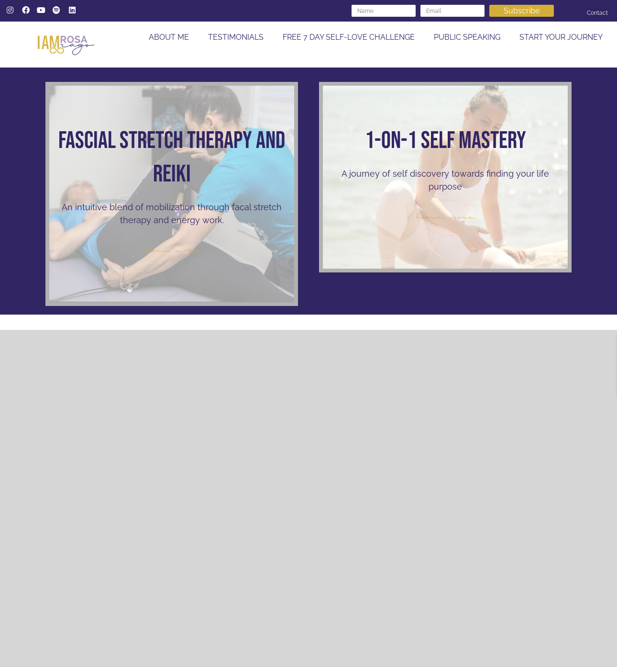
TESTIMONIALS (236, 37)
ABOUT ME (169, 37)
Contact (597, 13)
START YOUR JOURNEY (561, 37)
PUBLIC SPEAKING (467, 37)
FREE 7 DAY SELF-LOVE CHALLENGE (349, 37)
